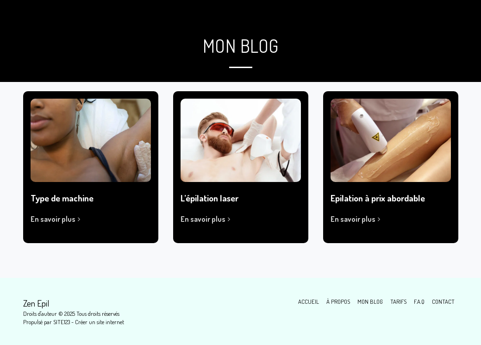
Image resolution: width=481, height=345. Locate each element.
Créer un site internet (99, 322)
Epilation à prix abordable (378, 198)
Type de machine (62, 198)
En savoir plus (57, 219)
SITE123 (61, 322)
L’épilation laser (209, 198)
